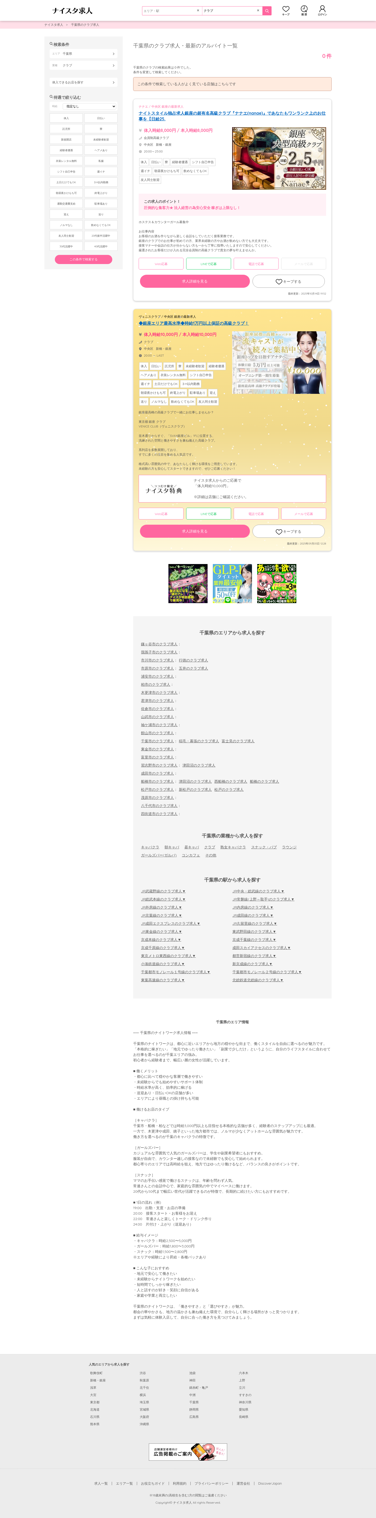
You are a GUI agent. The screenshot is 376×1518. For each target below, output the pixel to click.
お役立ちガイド (153, 1483)
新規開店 (66, 139)
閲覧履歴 (304, 10)
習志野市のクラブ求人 (159, 765)
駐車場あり (101, 203)
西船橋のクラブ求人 (230, 781)
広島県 (194, 1417)
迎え (66, 214)
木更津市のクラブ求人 (159, 692)
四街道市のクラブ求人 (159, 813)
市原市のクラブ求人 (157, 668)
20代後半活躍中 (101, 235)
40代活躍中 (101, 246)
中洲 (192, 1395)
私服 (101, 161)
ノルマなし (66, 225)
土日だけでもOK (66, 182)
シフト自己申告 (66, 171)
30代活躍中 (66, 246)
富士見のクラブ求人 (238, 741)
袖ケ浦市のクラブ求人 (159, 725)
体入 (66, 118)
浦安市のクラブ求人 (157, 676)
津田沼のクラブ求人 (199, 765)
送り (101, 214)
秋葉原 (144, 1380)
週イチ (101, 171)
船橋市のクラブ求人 (157, 781)
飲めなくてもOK (100, 225)
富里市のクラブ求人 (157, 757)
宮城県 (144, 1409)
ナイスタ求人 (53, 25)
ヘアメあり (101, 150)
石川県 (94, 1417)
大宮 (93, 1395)
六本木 (243, 1373)
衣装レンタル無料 (66, 161)
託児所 (66, 129)
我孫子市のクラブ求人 (159, 652)
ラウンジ (289, 847)
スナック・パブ (264, 847)
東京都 (94, 1402)
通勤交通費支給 (66, 203)
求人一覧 (101, 1483)
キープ (285, 10)
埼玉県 (144, 1402)
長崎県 (243, 1417)
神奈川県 (245, 1402)
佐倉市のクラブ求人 (157, 708)
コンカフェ (191, 855)
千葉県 (194, 1402)
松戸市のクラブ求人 (157, 789)
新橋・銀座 (98, 1380)
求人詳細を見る (195, 281)
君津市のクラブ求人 (157, 700)
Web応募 (161, 264)
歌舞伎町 (96, 1373)
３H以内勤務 (100, 182)
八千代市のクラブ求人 (159, 805)
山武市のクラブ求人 (157, 716)
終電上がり (101, 193)
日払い (101, 118)
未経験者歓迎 (101, 139)
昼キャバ (191, 847)
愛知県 (243, 1409)
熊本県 (94, 1424)
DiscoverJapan (270, 1483)
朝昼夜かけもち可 (66, 193)
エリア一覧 (124, 1483)
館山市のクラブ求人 (157, 733)
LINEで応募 (209, 264)
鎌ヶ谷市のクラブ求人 (159, 644)
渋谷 (143, 1373)
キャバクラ (150, 847)
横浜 (143, 1395)
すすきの (245, 1395)
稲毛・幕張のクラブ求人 (199, 741)
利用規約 (179, 1483)
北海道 (94, 1409)
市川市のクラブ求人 (157, 660)
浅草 (93, 1388)
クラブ (209, 847)
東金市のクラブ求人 (157, 749)
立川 (242, 1388)
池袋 (192, 1373)
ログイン (322, 10)
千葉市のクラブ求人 (157, 741)
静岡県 (194, 1409)
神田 (192, 1380)
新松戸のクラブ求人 (195, 789)
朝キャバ (171, 847)
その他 (210, 855)
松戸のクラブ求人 (229, 789)
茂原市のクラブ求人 (157, 797)
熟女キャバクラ (233, 847)
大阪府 (144, 1417)
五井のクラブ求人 (193, 668)
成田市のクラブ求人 (157, 773)
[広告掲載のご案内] (188, 1451)
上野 (242, 1380)
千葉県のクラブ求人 (85, 25)
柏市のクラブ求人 (155, 684)
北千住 (144, 1388)
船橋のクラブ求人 (264, 781)
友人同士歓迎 (66, 235)
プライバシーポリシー (211, 1483)
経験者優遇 (66, 150)
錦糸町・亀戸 (198, 1388)
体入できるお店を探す (68, 82)
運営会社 (243, 1483)
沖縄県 (144, 1424)
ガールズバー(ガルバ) (159, 855)
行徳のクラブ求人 (193, 660)
